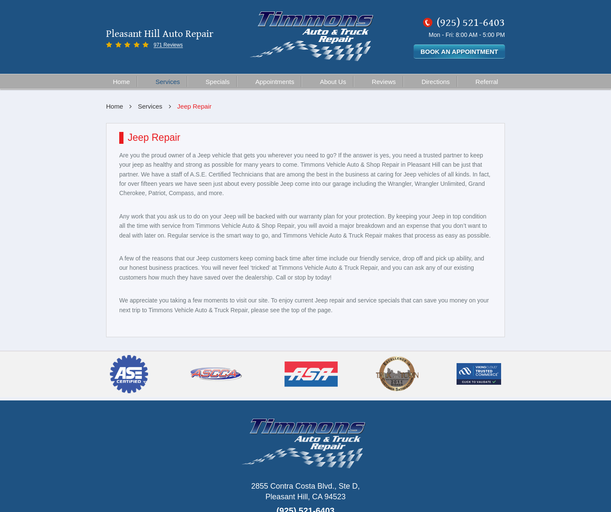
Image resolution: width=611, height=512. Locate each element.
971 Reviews (168, 45)
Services (168, 81)
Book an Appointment (459, 51)
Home (121, 81)
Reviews (384, 81)
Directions (435, 81)
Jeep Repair (194, 106)
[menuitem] (121, 81)
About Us (333, 81)
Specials (218, 81)
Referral (487, 81)
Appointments (274, 81)
